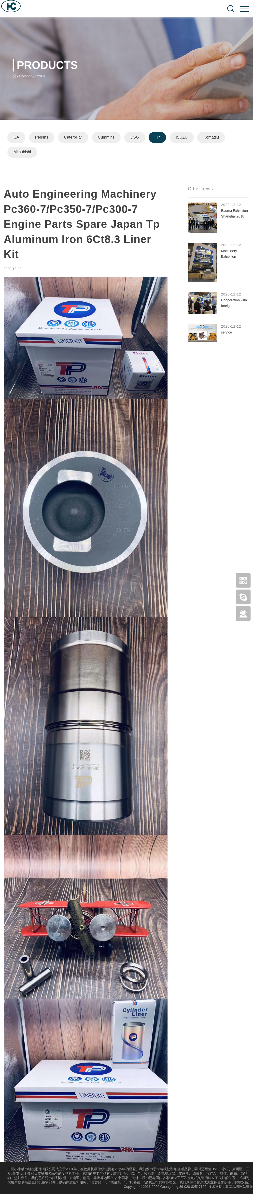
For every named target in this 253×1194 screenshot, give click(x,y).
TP (157, 137)
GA (16, 137)
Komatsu (211, 137)
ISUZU (182, 137)
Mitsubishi (22, 152)
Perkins (41, 137)
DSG (135, 137)
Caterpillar (73, 137)
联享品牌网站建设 (239, 1187)
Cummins (106, 137)
